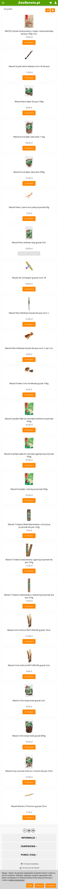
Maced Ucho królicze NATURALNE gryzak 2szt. (29, 665)
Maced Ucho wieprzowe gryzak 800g (29, 735)
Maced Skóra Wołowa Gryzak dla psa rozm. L (29, 313)
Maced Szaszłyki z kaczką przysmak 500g (29, 489)
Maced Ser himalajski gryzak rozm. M (29, 277)
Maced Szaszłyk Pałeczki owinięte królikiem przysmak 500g (29, 420)
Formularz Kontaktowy (31, 864)
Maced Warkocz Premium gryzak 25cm (29, 806)
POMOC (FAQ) (29, 854)
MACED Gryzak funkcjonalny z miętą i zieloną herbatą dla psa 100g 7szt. (29, 32)
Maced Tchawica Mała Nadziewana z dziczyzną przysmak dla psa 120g (29, 525)
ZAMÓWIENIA (29, 846)
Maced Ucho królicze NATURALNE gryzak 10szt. (29, 630)
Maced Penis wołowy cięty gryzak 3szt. (29, 242)
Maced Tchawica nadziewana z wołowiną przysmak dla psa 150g (29, 596)
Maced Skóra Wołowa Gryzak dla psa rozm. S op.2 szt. (29, 348)
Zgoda (29, 885)
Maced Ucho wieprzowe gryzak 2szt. (29, 700)
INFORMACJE (29, 837)
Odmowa (39, 885)
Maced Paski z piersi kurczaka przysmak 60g (29, 207)
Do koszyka (29, 42)
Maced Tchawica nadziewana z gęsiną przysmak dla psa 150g (29, 561)
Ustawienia (51, 885)
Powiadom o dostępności (29, 253)
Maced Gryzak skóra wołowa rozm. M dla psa (29, 66)
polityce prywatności (16, 880)
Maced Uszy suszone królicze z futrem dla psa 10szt (29, 771)
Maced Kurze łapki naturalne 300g (29, 172)
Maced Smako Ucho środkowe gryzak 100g (29, 383)
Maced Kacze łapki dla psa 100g (29, 101)
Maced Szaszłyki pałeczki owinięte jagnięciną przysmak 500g (29, 455)
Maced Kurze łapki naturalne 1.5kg (29, 136)
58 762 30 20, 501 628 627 (31, 868)
